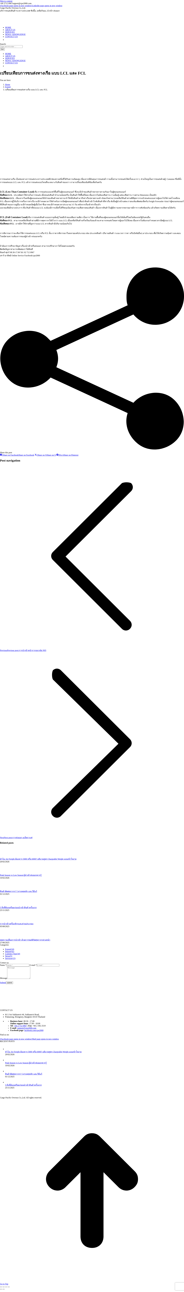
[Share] (4, 1289)
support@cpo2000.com (26, 1030)
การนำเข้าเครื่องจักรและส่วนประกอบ (16, 924)
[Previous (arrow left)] (1, 1291)
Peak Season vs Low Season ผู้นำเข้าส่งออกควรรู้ (21, 875)
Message (3, 980)
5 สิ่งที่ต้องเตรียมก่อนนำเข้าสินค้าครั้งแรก (18, 907)
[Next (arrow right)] (4, 1291)
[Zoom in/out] (9, 1289)
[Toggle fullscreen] (6, 1289)
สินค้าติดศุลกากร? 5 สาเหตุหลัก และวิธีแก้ (18, 891)
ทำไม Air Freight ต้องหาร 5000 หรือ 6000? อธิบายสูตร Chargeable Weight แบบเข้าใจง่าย (38, 859)
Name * (3, 965)
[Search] (11, 46)
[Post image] (7, 856)
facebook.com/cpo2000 (33, 1033)
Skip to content (6, 1)
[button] (6, 40)
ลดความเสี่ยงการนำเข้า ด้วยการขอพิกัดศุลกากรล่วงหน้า (25, 940)
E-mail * (33, 965)
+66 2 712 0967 (20, 1028)
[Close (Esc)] (1, 1289)
